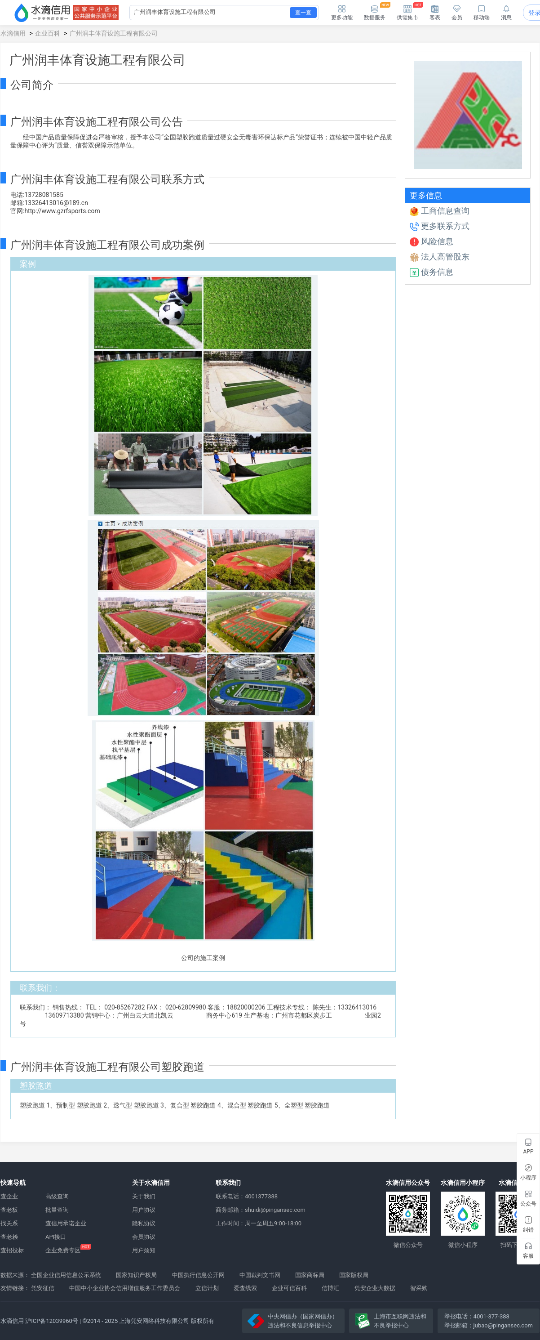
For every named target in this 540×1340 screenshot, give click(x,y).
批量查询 (57, 1209)
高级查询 (57, 1196)
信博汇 (330, 1288)
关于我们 (143, 1196)
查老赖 (9, 1236)
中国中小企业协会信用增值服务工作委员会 (124, 1288)
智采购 (419, 1288)
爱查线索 (245, 1288)
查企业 (9, 1196)
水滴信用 (13, 33)
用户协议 (143, 1209)
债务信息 (431, 272)
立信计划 (207, 1288)
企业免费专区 (62, 1250)
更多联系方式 (439, 226)
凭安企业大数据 (374, 1288)
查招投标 (12, 1250)
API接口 (55, 1236)
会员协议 (143, 1236)
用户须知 (143, 1250)
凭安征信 (42, 1288)
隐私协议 (143, 1223)
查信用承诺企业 (65, 1223)
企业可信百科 (289, 1288)
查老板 (9, 1209)
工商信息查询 (439, 210)
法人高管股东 (439, 256)
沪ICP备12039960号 (51, 1321)
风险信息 (431, 241)
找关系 (9, 1223)
